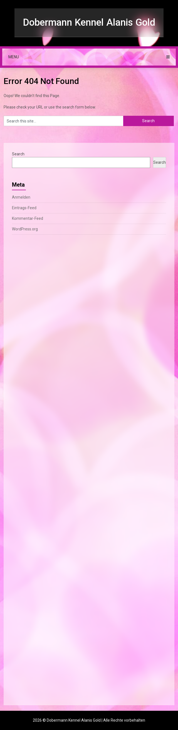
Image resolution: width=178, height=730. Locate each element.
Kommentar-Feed (27, 218)
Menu (13, 57)
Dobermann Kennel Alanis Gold (89, 22)
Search (18, 154)
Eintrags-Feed (24, 208)
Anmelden (21, 197)
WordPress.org (25, 229)
